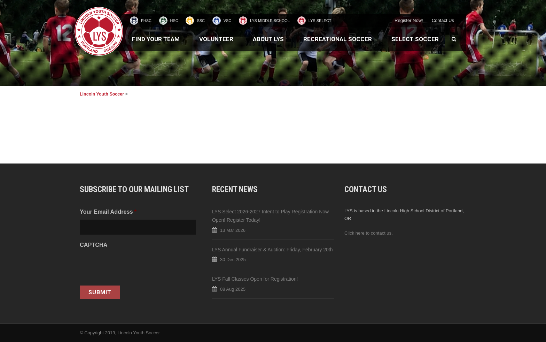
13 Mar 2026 (232, 230)
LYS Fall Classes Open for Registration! (255, 279)
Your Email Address (108, 211)
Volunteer (216, 39)
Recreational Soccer (337, 39)
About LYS (268, 39)
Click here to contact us (367, 233)
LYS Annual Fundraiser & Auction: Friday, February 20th (272, 249)
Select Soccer (415, 39)
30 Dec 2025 (233, 259)
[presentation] (133, 266)
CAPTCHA (93, 245)
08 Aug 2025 (232, 289)
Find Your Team (156, 39)
